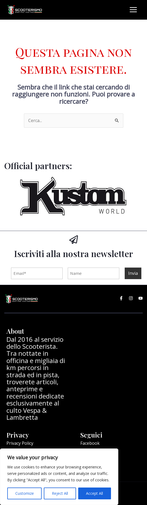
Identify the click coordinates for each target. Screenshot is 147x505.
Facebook (90, 443)
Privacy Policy (19, 443)
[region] (59, 477)
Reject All (60, 493)
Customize (24, 493)
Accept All (94, 493)
